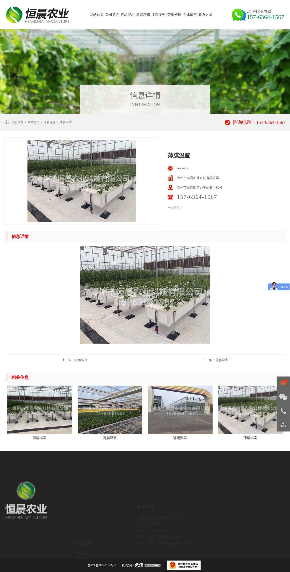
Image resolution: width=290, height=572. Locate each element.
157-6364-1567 (283, 411)
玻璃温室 (75, 360)
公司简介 (112, 14)
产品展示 (128, 14)
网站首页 (97, 14)
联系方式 (205, 14)
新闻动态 (143, 14)
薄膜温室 (66, 122)
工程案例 (159, 14)
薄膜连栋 (49, 122)
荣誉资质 (174, 14)
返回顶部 (283, 424)
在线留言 (190, 14)
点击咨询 (283, 383)
